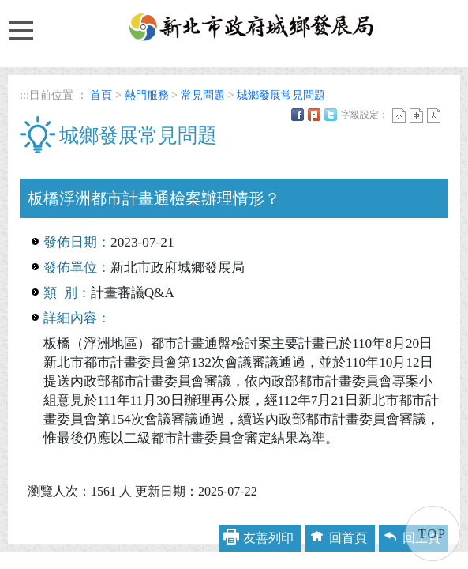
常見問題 (203, 95)
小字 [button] (399, 115)
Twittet (330, 114)
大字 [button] (433, 115)
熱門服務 (147, 95)
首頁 (101, 95)
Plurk (314, 114)
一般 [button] (416, 115)
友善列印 (268, 538)
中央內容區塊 (57, 168)
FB (297, 114)
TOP (432, 534)
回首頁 (348, 538)
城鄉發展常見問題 (281, 95)
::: (24, 95)
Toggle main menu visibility (20, 23)
